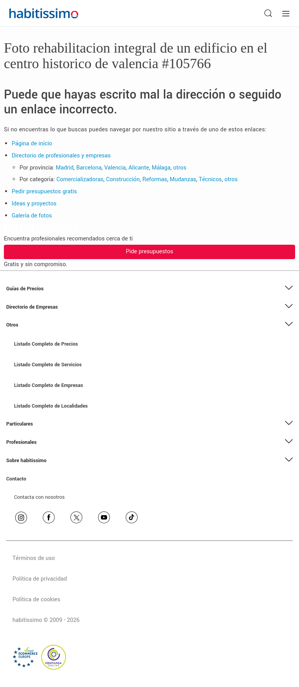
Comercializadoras (80, 179)
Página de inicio (32, 144)
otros (179, 168)
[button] (149, 289)
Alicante (138, 168)
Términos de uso (33, 558)
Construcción (123, 179)
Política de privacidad (39, 579)
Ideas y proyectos (34, 204)
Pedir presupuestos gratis (44, 191)
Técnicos (210, 179)
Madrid (65, 168)
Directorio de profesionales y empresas (61, 156)
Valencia (115, 168)
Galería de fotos (32, 216)
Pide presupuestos (149, 251)
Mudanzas (183, 179)
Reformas (154, 179)
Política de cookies (36, 599)
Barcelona (89, 168)
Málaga (161, 168)
